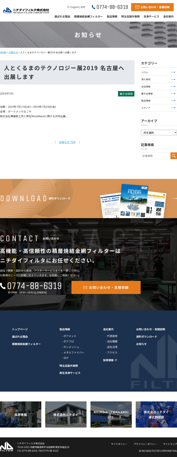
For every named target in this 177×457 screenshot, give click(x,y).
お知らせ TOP (67, 142)
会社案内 (168, 16)
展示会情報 (158, 93)
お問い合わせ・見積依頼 (150, 329)
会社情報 (158, 86)
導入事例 (158, 79)
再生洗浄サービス (69, 373)
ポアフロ (68, 341)
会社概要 (112, 341)
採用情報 (108, 360)
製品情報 (112, 16)
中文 (83, 7)
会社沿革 (112, 347)
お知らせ (13, 52)
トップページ (20, 329)
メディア (158, 107)
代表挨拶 (112, 336)
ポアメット (69, 336)
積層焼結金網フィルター (88, 16)
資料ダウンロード (146, 336)
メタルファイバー (73, 352)
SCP (65, 358)
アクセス (112, 352)
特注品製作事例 (130, 16)
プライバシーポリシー (145, 444)
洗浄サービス (151, 16)
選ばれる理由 (62, 16)
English (74, 7)
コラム (158, 72)
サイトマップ (170, 444)
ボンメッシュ (71, 347)
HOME (3, 52)
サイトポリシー (119, 444)
